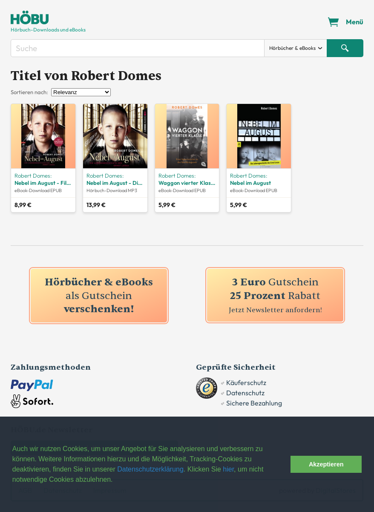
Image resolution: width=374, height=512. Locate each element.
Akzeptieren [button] (326, 464)
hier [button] (228, 469)
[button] (282, 464)
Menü (354, 21)
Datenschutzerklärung (150, 469)
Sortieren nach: (29, 92)
